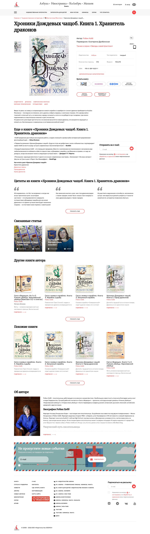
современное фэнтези (41, 102)
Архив (16, 503)
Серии (94, 12)
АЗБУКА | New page (62, 506)
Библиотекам (19, 497)
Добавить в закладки (102, 94)
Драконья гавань (20, 167)
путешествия (37, 104)
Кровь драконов (19, 172)
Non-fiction (74, 12)
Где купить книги (38, 487)
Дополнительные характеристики (91, 74)
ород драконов (20, 169)
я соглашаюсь (121, 154)
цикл (46, 104)
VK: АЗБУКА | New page (63, 494)
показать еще (75, 211)
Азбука (43, 3)
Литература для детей (59, 12)
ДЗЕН (57, 516)
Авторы (16, 491)
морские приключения (22, 104)
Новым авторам (19, 494)
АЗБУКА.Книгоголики (63, 497)
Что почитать (104, 12)
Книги (66, 6)
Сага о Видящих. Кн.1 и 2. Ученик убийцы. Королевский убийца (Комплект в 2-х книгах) (28, 297)
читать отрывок (84, 94)
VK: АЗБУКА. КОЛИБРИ (63, 491)
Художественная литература (36, 12)
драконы (28, 102)
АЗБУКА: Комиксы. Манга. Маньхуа (68, 500)
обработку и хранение (107, 156)
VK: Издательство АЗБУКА (65, 481)
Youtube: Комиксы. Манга (65, 512)
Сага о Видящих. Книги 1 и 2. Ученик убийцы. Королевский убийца (120, 364)
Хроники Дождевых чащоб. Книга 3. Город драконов (119, 296)
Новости (17, 487)
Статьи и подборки (21, 484)
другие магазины (128, 84)
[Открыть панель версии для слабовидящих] (134, 4)
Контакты (35, 484)
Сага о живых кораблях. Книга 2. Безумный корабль (89, 296)
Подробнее (20, 312)
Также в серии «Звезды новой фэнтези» (95, 46)
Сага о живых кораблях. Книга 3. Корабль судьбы (58, 296)
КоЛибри (75, 3)
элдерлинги (18, 102)
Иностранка (59, 3)
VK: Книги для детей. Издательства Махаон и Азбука (75, 487)
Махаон (88, 3)
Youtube (59, 509)
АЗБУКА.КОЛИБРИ (61, 503)
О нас (34, 481)
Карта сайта (36, 494)
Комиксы (85, 12)
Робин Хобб (88, 38)
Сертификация (37, 491)
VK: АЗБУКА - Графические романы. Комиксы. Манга (74, 484)
